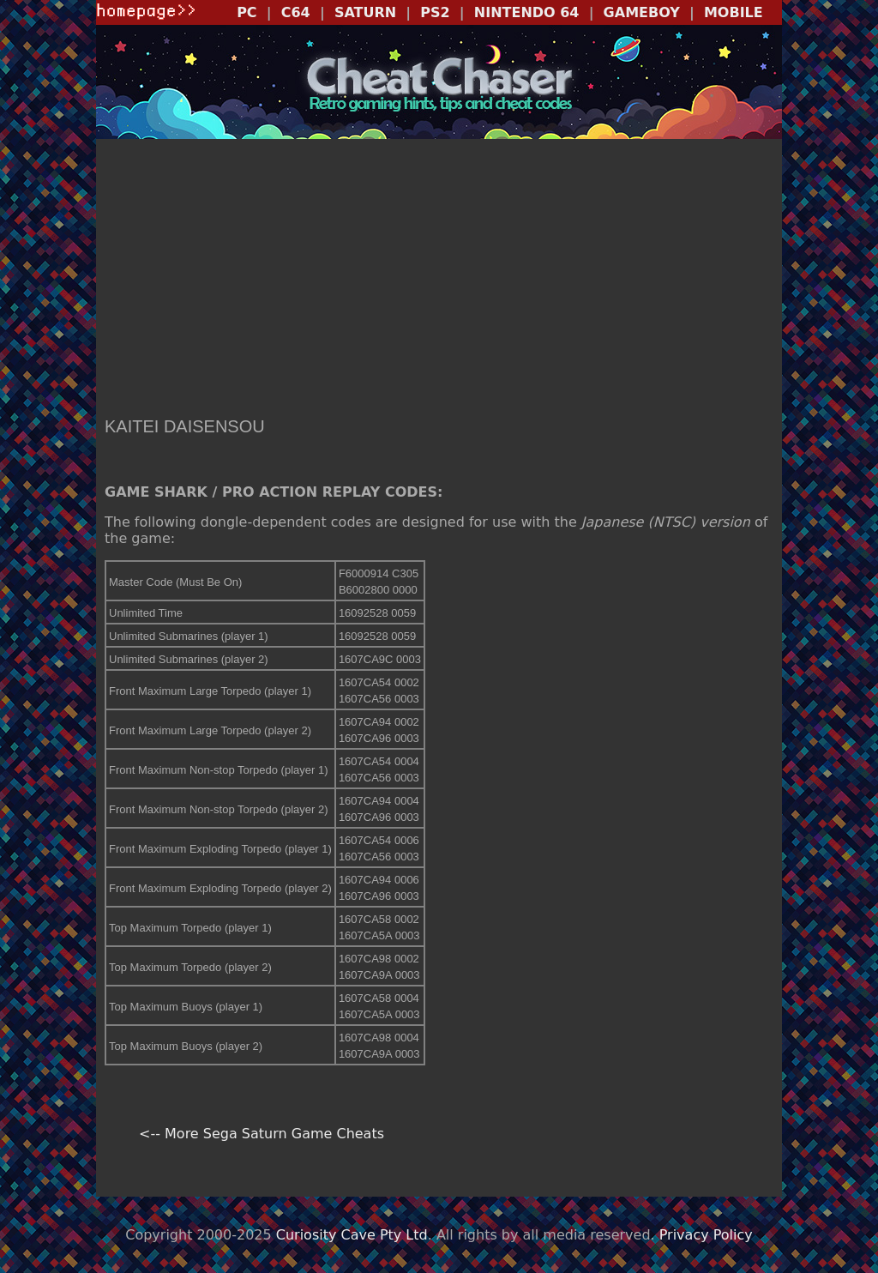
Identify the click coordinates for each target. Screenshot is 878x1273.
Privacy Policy (706, 1235)
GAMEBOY (642, 12)
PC (246, 12)
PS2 (434, 12)
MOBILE (733, 12)
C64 (295, 12)
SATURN (365, 12)
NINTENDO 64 (527, 12)
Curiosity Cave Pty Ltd (352, 1235)
